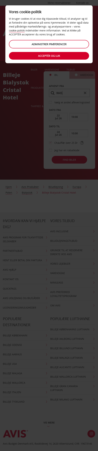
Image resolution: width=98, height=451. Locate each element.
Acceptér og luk (49, 55)
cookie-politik (17, 30)
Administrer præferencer (49, 44)
